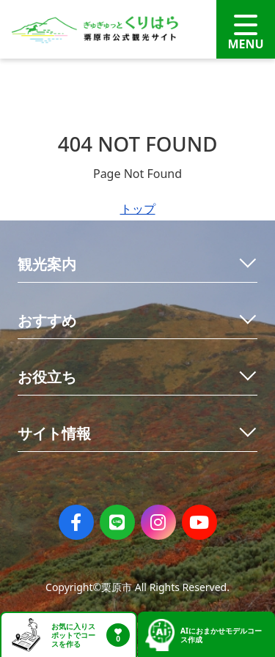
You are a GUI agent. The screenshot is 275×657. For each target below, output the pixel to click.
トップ (137, 209)
